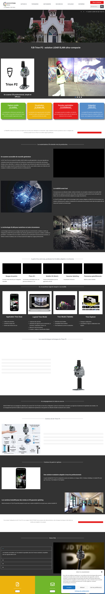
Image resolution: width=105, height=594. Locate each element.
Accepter (69, 587)
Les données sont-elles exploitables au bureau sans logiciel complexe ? (20, 562)
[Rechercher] (102, 6)
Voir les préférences (96, 587)
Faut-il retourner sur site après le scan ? (13, 574)
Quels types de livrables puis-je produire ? (14, 581)
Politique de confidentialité (82, 591)
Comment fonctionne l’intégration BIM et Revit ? (15, 577)
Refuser (82, 587)
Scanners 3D (81, 11)
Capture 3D (73, 11)
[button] (102, 572)
